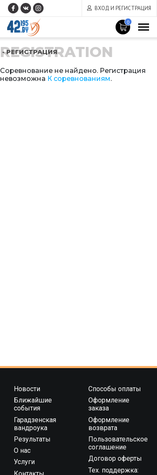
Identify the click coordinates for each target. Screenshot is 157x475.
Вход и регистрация (123, 8)
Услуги (24, 462)
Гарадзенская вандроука (35, 424)
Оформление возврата (108, 424)
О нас (22, 450)
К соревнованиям (79, 79)
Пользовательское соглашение (118, 443)
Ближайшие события (33, 404)
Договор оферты (115, 458)
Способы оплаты (114, 389)
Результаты (32, 439)
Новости (27, 389)
